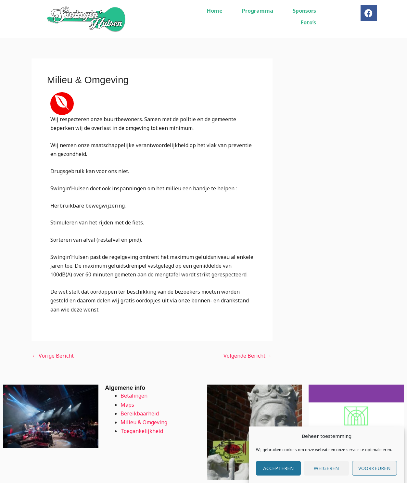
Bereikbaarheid (140, 413)
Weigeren (326, 475)
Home (215, 10)
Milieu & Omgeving (144, 422)
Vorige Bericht (53, 355)
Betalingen (134, 395)
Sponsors (304, 10)
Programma (257, 10)
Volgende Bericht (247, 355)
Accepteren (278, 475)
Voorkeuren (374, 475)
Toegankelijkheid (142, 431)
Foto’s (308, 22)
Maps (127, 404)
